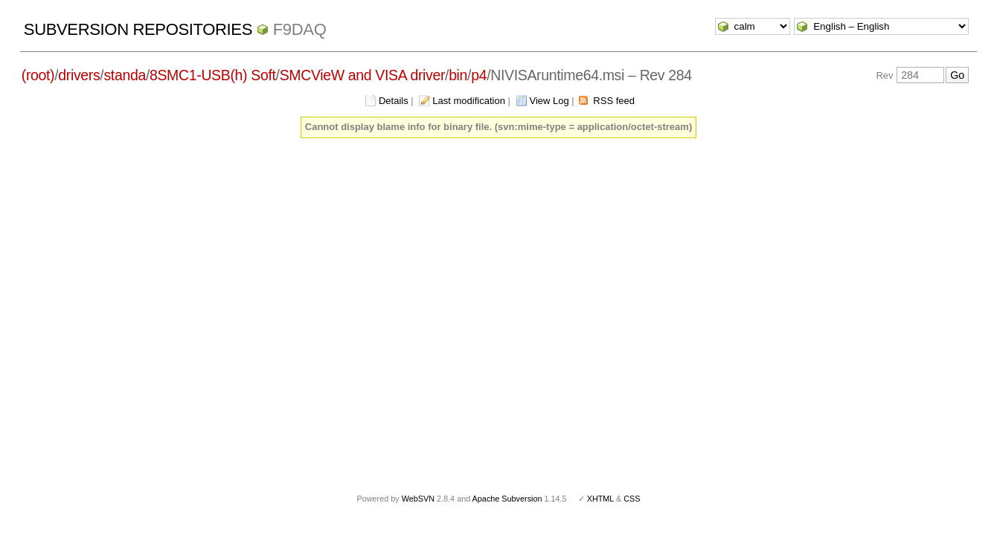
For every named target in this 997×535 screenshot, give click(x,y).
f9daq (300, 29)
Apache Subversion (507, 498)
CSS (631, 498)
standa (124, 75)
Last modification (468, 100)
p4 (479, 75)
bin (458, 75)
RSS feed (614, 100)
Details (393, 100)
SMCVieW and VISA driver (362, 75)
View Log (549, 100)
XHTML (600, 498)
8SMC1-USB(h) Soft (213, 75)
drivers (79, 75)
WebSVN (418, 498)
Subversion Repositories (138, 29)
